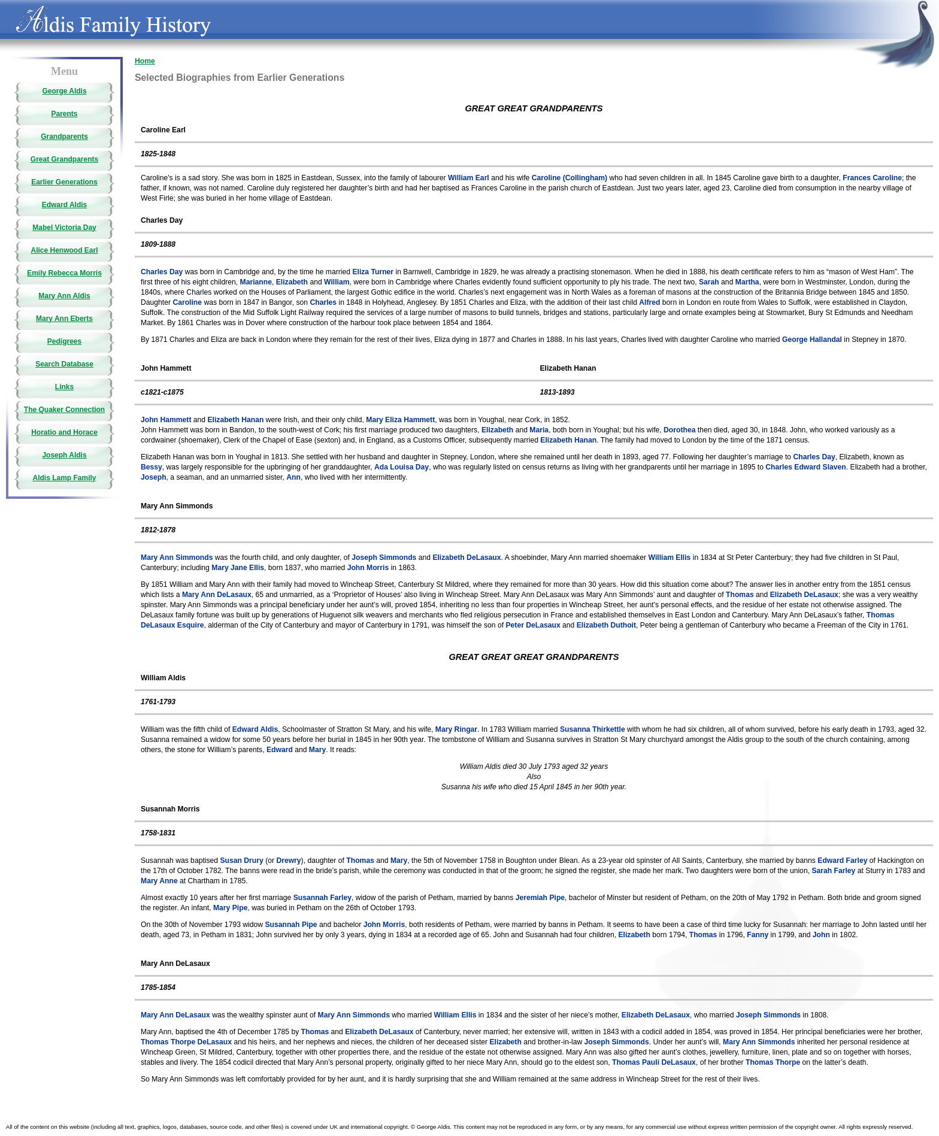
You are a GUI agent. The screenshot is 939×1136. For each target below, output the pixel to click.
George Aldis (64, 91)
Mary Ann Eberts (64, 318)
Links (64, 387)
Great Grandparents (64, 159)
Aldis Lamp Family (64, 478)
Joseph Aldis (64, 455)
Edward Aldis (64, 205)
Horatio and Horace (64, 432)
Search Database (64, 364)
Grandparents (64, 136)
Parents (64, 114)
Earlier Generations (64, 182)
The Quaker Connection (64, 409)
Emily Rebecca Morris (64, 273)
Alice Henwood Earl (64, 250)
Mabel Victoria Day (64, 227)
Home (145, 61)
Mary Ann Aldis (64, 296)
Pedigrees (64, 341)
